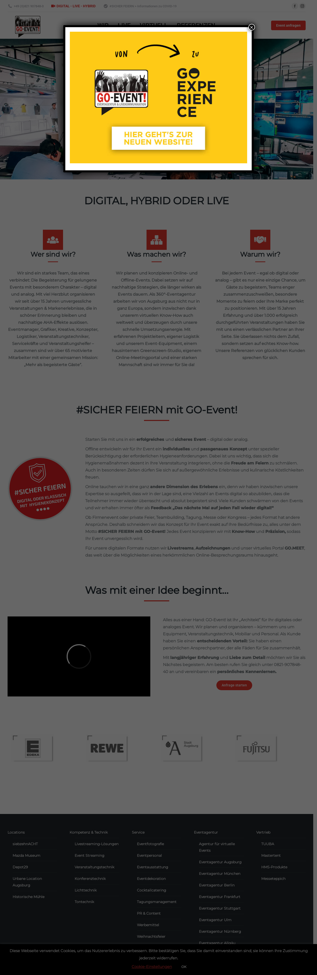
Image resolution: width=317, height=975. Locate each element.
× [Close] (251, 27)
